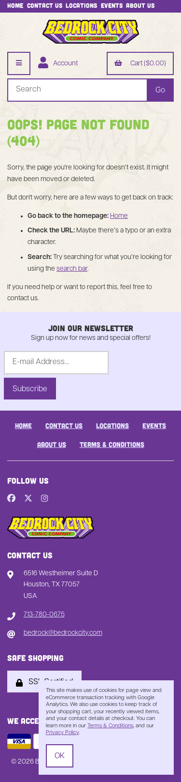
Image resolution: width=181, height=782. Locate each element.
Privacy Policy (62, 733)
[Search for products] (77, 90)
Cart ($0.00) (140, 64)
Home (15, 5)
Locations (81, 5)
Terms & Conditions (112, 444)
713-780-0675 (44, 614)
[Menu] (18, 63)
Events (112, 5)
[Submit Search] (160, 90)
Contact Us (44, 5)
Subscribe (30, 389)
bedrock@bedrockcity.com (63, 633)
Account (58, 64)
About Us (140, 5)
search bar (71, 269)
